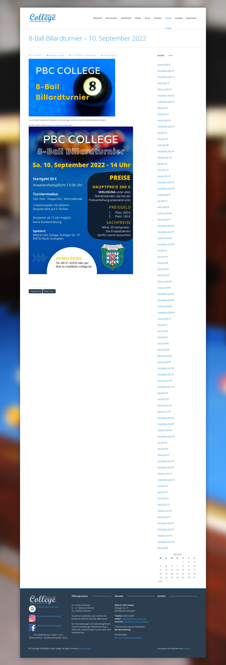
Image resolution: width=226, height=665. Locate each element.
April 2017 (162, 399)
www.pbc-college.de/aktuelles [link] (59, 125)
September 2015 (165, 479)
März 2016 (162, 455)
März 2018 (162, 349)
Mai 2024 (161, 108)
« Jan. (160, 581)
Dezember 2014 (164, 523)
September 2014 (165, 541)
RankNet (186, 648)
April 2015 (162, 498)
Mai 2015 (161, 492)
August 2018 (163, 318)
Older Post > (49, 291)
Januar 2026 (163, 64)
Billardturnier (91, 55)
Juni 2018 (161, 331)
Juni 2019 (161, 256)
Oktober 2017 (163, 380)
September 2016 (165, 436)
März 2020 (162, 207)
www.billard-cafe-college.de (136, 621)
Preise (138, 18)
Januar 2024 (163, 120)
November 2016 (164, 424)
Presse (168, 18)
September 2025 (165, 77)
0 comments (111, 55)
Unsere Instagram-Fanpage (49, 616)
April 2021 (162, 169)
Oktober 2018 (163, 306)
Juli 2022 (161, 132)
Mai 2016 (161, 448)
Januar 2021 (163, 176)
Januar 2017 (163, 411)
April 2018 (162, 343)
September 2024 (165, 101)
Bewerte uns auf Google (48, 606)
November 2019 (164, 231)
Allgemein (53, 55)
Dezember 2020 (164, 182)
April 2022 (162, 145)
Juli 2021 (161, 163)
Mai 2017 (161, 393)
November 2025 (164, 70)
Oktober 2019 (163, 238)
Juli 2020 (161, 200)
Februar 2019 (163, 281)
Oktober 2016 (163, 430)
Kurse (147, 18)
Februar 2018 (163, 355)
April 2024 (162, 114)
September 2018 (165, 312)
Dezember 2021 (164, 151)
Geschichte (126, 18)
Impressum (191, 18)
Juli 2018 (161, 324)
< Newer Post (35, 291)
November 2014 (164, 529)
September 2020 (165, 188)
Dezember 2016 (164, 417)
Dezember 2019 (164, 225)
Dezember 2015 (164, 461)
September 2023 (165, 126)
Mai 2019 (161, 262)
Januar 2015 (163, 517)
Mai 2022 (161, 138)
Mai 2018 (161, 337)
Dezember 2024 (164, 95)
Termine (157, 18)
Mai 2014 (161, 548)
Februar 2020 (163, 213)
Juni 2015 (161, 486)
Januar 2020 (163, 219)
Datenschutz (85, 648)
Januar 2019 (163, 287)
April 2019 (162, 269)
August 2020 (163, 194)
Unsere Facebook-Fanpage (49, 625)
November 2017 (164, 374)
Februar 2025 (163, 89)
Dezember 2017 (164, 368)
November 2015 (164, 467)
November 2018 (164, 300)
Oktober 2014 (163, 535)
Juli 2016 (161, 442)
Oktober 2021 (163, 157)
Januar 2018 (163, 362)
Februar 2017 (163, 405)
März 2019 (162, 275)
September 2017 (165, 386)
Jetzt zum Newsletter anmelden (128, 637)
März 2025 (162, 83)
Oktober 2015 (163, 473)
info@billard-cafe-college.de (134, 618)
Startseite (97, 18)
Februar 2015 (163, 510)
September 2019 (165, 244)
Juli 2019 (161, 250)
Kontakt (178, 18)
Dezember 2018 (164, 293)
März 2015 (162, 504)
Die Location (111, 18)
